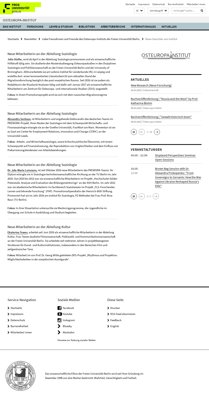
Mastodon (68, 332)
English (114, 326)
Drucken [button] (115, 308)
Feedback (115, 320)
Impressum (144, 4)
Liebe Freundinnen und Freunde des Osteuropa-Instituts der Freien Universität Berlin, (91, 39)
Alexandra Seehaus (19, 119)
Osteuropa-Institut (19, 20)
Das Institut (12, 26)
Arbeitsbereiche (113, 26)
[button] (139, 11)
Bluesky (67, 326)
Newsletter (30, 39)
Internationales (143, 26)
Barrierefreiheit (175, 4)
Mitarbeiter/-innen (195, 4)
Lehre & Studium (61, 26)
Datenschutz (158, 4)
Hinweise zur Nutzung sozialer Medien (77, 340)
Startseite (130, 4)
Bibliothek (87, 26)
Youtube (67, 314)
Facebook (68, 308)
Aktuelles (169, 26)
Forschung (35, 26)
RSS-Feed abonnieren (122, 314)
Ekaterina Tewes (17, 232)
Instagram (69, 320)
